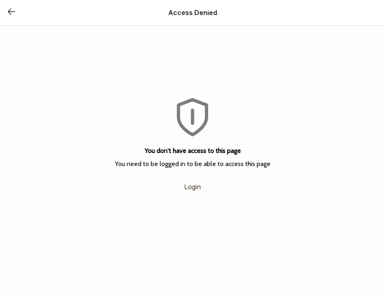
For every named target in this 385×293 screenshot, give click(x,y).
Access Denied (192, 13)
